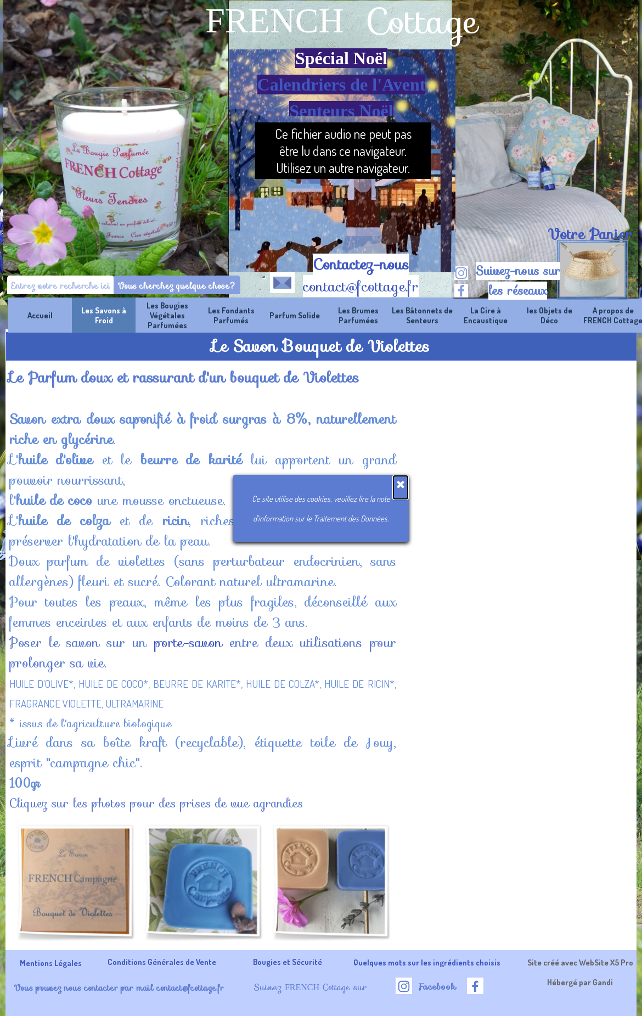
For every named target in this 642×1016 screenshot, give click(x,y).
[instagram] (461, 273)
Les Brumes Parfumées (358, 315)
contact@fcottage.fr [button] (361, 286)
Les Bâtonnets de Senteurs (422, 315)
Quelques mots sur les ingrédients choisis (426, 962)
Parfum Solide (294, 315)
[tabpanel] (590, 234)
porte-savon (188, 642)
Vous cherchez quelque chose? (176, 285)
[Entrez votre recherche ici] (60, 286)
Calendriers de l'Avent (341, 84)
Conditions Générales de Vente (162, 962)
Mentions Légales (51, 963)
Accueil (40, 315)
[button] (282, 280)
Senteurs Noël (341, 111)
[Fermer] (400, 487)
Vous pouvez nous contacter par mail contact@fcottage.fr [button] (119, 987)
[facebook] (461, 290)
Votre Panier (590, 234)
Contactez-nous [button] (361, 264)
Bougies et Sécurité (287, 962)
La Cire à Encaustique (486, 315)
